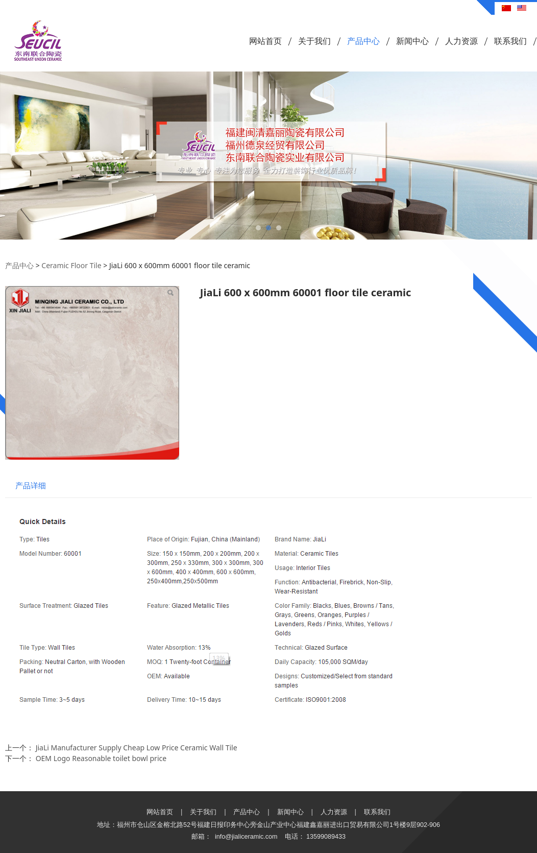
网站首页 (265, 40)
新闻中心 (412, 40)
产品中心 (363, 40)
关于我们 (314, 40)
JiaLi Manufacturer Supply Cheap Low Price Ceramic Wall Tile (136, 747)
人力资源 (461, 40)
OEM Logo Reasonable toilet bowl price (101, 758)
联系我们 (510, 40)
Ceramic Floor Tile (71, 265)
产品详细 (30, 485)
